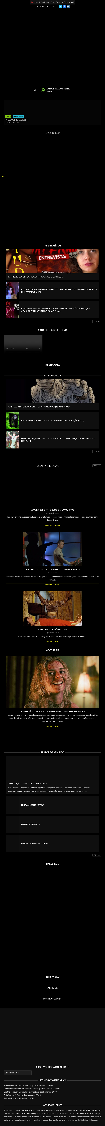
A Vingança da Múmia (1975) (53, 629)
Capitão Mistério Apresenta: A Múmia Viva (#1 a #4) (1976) (39, 406)
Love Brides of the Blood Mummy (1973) (52, 510)
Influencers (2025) (30, 824)
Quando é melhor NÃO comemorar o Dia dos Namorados (52, 711)
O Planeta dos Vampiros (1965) (28, 1095)
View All (97, 321)
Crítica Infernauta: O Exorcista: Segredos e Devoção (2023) (52, 420)
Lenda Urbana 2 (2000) (32, 805)
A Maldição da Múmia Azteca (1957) (27, 783)
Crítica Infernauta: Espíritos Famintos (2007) (33, 1085)
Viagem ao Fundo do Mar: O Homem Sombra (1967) (52, 569)
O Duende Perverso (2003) (34, 843)
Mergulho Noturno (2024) (22, 1098)
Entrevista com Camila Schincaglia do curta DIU (36, 276)
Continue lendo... (52, 525)
